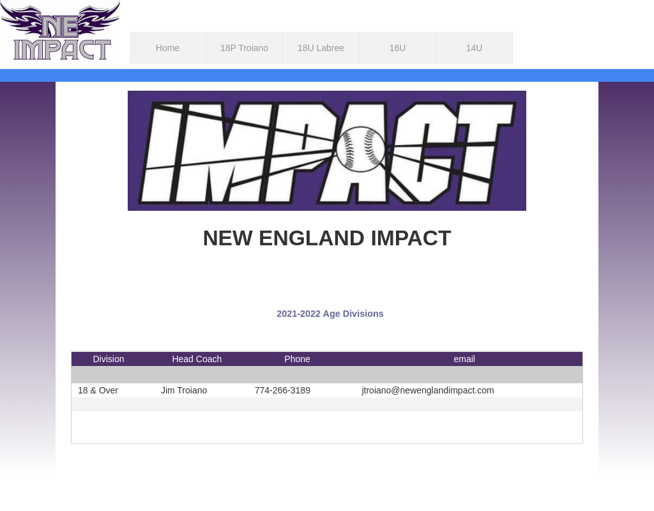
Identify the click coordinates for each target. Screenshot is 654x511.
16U (398, 48)
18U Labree (321, 48)
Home (167, 48)
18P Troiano (244, 48)
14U (474, 48)
